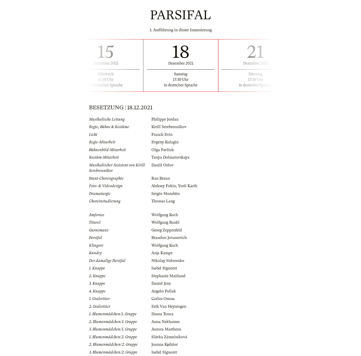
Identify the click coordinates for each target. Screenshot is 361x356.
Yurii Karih (187, 186)
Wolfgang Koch (164, 215)
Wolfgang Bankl (165, 222)
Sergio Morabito (165, 193)
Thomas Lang (163, 201)
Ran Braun (160, 178)
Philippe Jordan (164, 119)
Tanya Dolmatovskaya (170, 157)
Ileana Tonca (162, 314)
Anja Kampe (161, 253)
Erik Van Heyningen (168, 306)
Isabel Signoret (164, 268)
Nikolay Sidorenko (167, 260)
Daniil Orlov (162, 165)
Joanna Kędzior (164, 344)
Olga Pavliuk (162, 150)
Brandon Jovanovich (169, 237)
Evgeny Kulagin (164, 142)
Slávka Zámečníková (169, 337)
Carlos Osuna (163, 298)
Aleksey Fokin (163, 186)
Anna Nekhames (165, 321)
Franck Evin (161, 134)
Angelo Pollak (163, 291)
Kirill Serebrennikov (169, 127)
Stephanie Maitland (168, 276)
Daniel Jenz (161, 283)
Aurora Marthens (166, 329)
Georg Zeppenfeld (166, 230)
